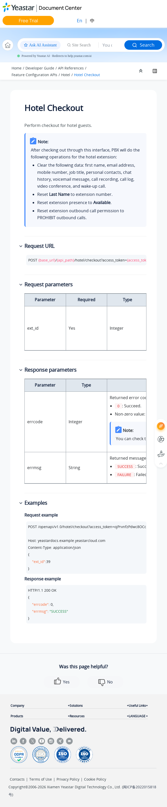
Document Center (60, 7)
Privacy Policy (68, 779)
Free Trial (28, 20)
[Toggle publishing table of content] (154, 71)
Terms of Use (40, 779)
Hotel (65, 74)
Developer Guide (39, 68)
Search (143, 45)
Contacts (17, 779)
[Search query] (111, 45)
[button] (21, 246)
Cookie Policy (95, 779)
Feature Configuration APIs (34, 74)
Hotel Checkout (87, 74)
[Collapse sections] (141, 71)
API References (71, 68)
